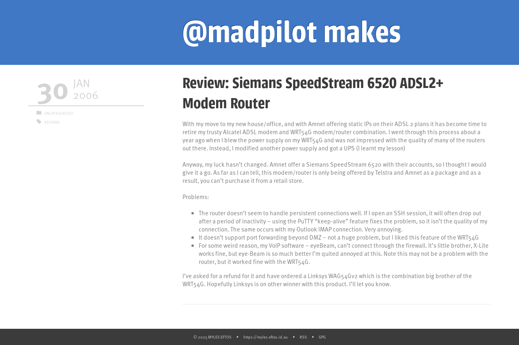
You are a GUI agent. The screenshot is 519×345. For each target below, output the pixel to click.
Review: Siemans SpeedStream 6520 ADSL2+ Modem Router (312, 93)
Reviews (52, 122)
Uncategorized (58, 113)
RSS (303, 337)
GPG (322, 337)
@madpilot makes (291, 32)
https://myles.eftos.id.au (265, 337)
